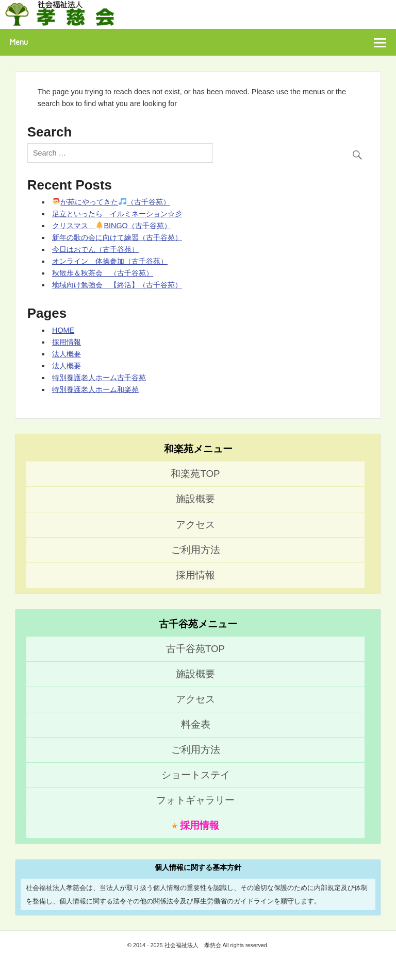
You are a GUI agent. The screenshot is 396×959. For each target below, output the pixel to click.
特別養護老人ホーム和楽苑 (95, 389)
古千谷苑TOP (195, 648)
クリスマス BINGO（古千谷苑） (111, 225)
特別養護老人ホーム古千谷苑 (99, 377)
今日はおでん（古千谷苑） (95, 249)
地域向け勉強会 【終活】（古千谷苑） (117, 285)
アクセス (195, 524)
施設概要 (195, 498)
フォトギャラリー (195, 800)
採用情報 (66, 342)
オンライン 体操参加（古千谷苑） (110, 261)
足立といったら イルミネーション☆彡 (117, 214)
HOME (63, 330)
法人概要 (66, 354)
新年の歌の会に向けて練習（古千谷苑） (117, 237)
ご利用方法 (195, 549)
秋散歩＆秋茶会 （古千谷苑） (102, 273)
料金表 (195, 724)
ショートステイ (195, 774)
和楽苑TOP (195, 473)
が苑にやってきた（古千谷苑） (111, 202)
